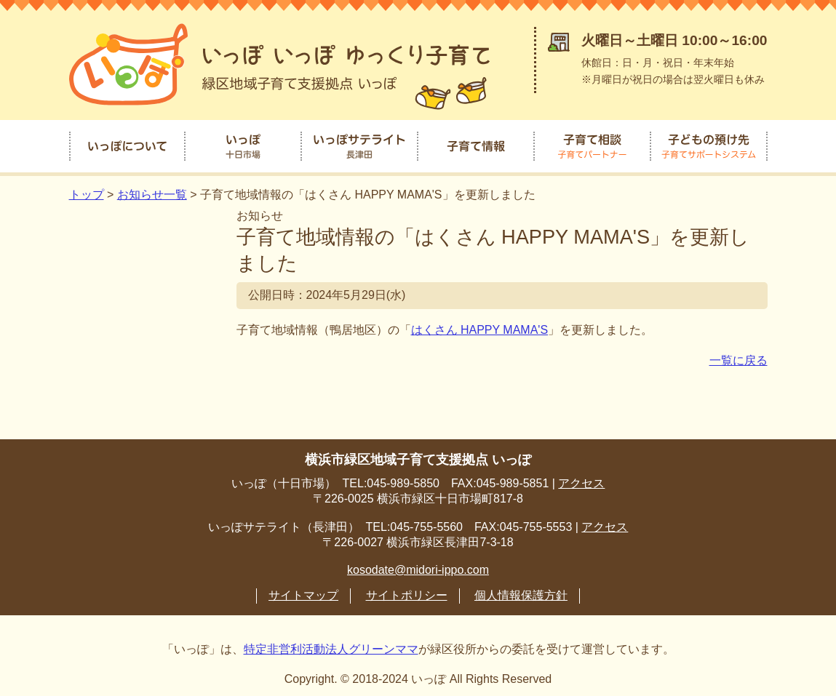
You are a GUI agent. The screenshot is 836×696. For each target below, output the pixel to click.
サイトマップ (303, 591)
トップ (86, 190)
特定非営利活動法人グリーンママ (331, 645)
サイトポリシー (406, 591)
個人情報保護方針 (521, 591)
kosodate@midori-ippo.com (418, 565)
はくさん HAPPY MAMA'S (480, 325)
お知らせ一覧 (152, 190)
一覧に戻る (738, 356)
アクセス (581, 479)
